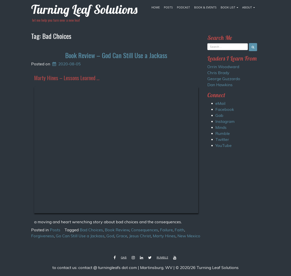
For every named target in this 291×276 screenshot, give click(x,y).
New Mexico (188, 235)
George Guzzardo (223, 78)
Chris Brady (218, 72)
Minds (221, 127)
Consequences (144, 229)
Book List (229, 7)
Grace (121, 235)
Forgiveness (42, 235)
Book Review (117, 229)
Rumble (222, 133)
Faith (179, 229)
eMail (220, 103)
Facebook (224, 109)
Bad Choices (91, 229)
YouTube (223, 145)
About (248, 7)
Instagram (225, 121)
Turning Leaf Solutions (84, 9)
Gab (219, 115)
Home (155, 7)
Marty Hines (164, 235)
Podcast (183, 7)
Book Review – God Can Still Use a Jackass (116, 55)
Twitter (222, 139)
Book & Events (205, 7)
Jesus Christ (140, 235)
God (110, 235)
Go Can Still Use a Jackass (80, 235)
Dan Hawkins (220, 84)
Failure (166, 229)
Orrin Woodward (223, 66)
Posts (168, 7)
